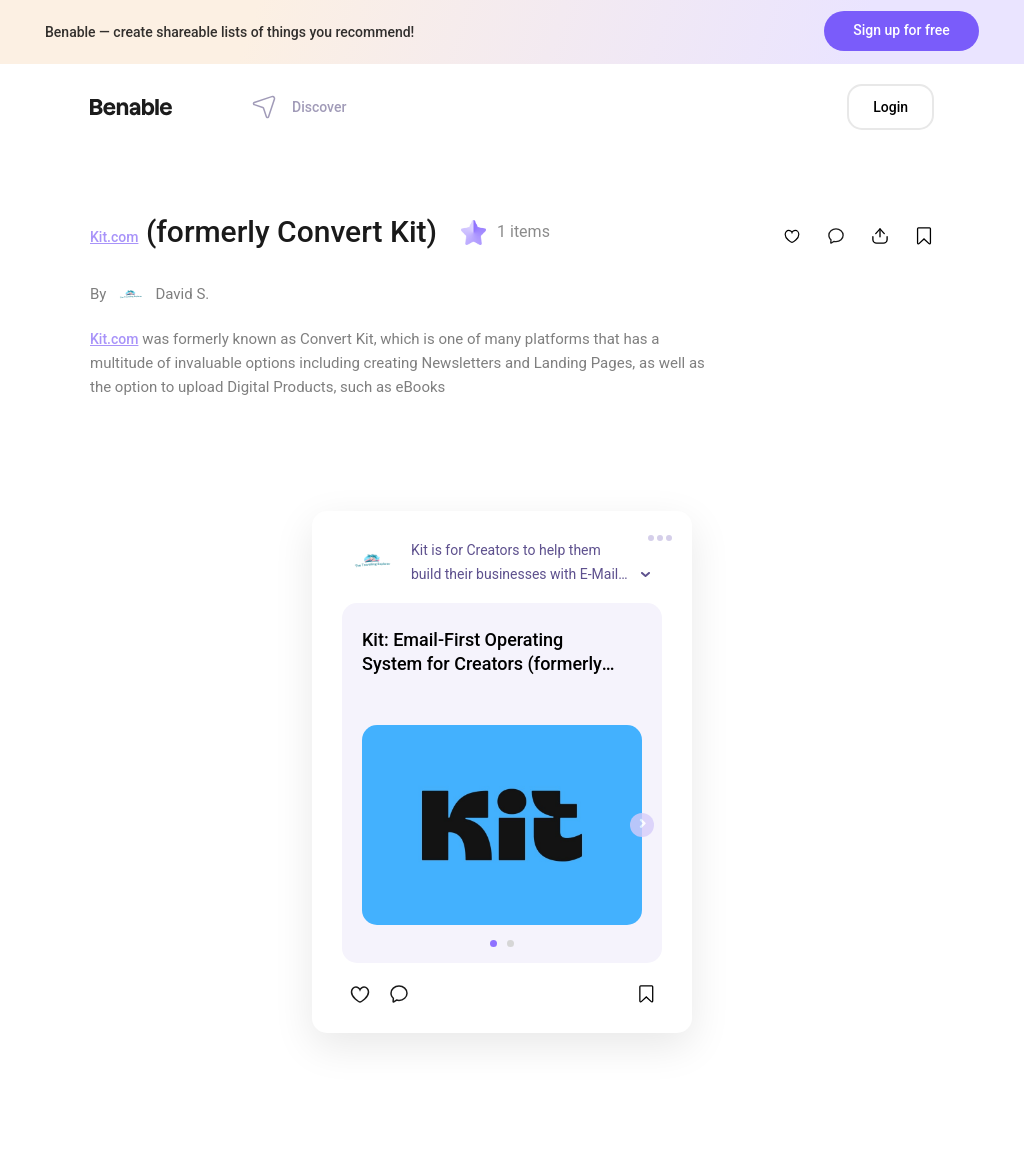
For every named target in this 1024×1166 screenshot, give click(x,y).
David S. (182, 294)
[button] (493, 943)
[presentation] (642, 825)
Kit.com (114, 237)
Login (890, 107)
